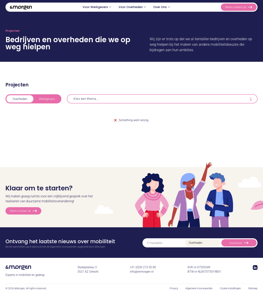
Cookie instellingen (230, 288)
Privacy (174, 288)
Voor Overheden (131, 7)
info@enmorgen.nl (142, 271)
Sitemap (253, 288)
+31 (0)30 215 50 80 (143, 267)
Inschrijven (238, 243)
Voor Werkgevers (95, 7)
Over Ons (160, 7)
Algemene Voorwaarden (199, 288)
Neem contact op (238, 7)
